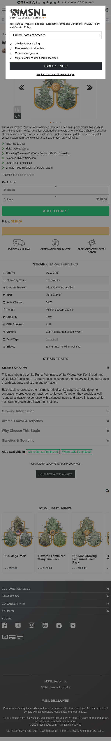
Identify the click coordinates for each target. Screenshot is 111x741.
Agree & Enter (55, 66)
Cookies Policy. (22, 27)
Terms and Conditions (70, 23)
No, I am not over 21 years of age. (56, 74)
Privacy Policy (92, 23)
